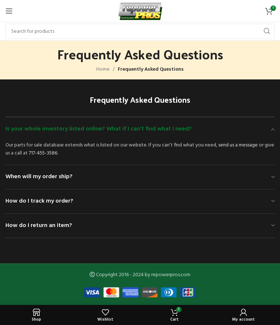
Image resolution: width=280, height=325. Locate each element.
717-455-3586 (43, 153)
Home (103, 69)
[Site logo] (140, 11)
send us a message (238, 145)
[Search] (140, 31)
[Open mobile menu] (9, 11)
